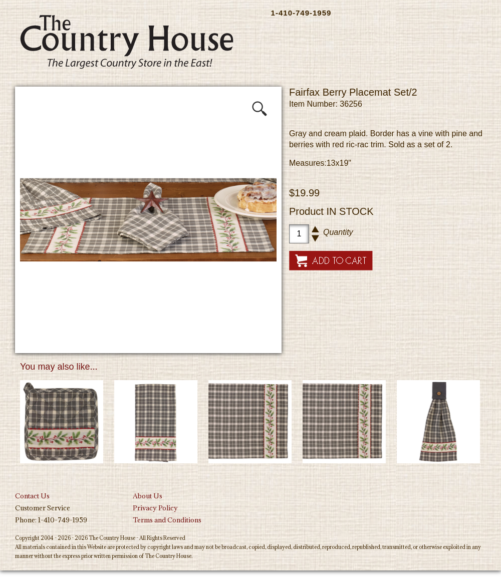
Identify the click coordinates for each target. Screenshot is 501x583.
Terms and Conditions (167, 519)
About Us (147, 495)
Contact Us (32, 495)
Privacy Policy (155, 507)
